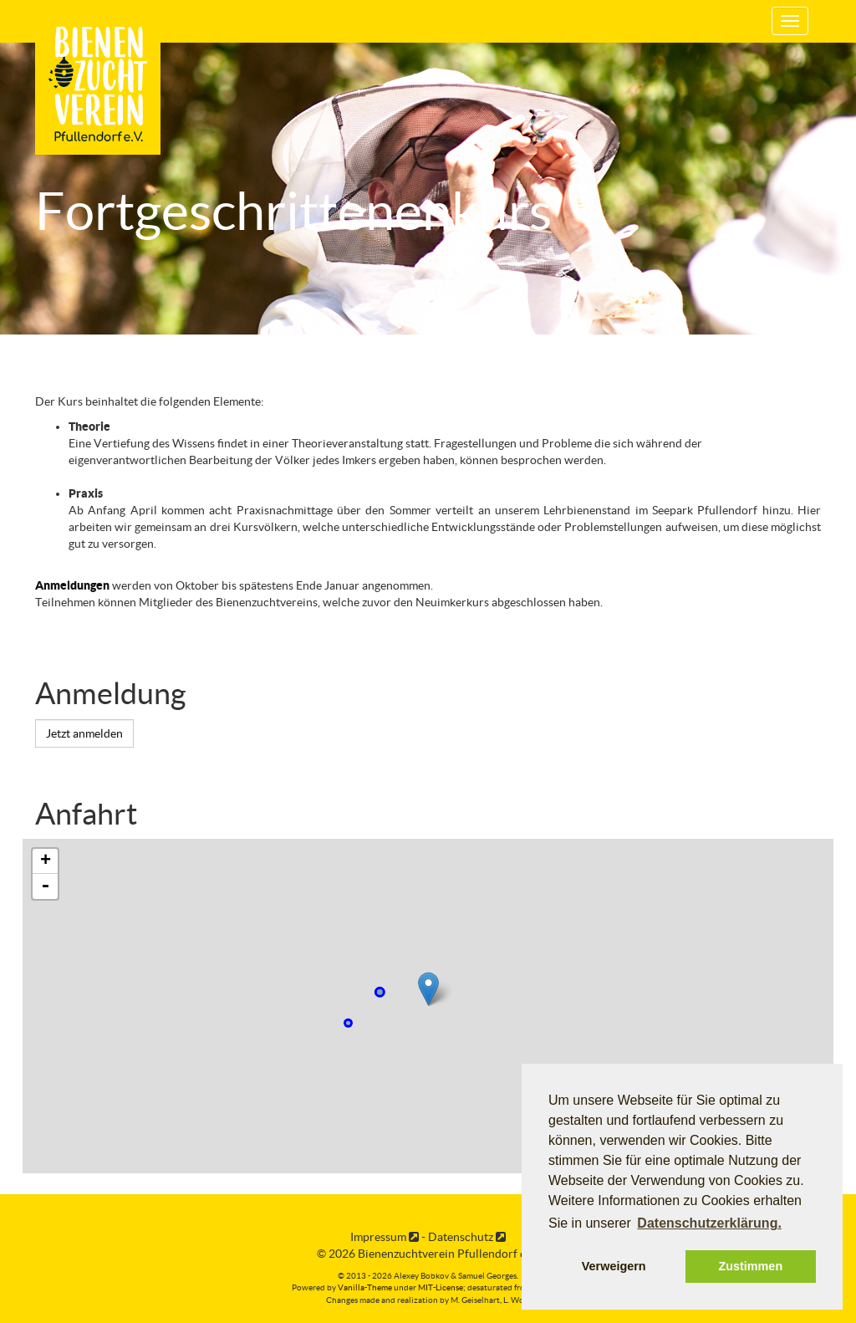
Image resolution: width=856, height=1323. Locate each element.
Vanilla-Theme (365, 1287)
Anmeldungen (72, 585)
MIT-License (440, 1287)
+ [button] (45, 861)
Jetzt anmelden (84, 733)
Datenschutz (467, 1237)
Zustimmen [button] (750, 1266)
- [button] (45, 886)
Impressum (384, 1237)
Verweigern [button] (614, 1266)
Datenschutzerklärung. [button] (709, 1223)
